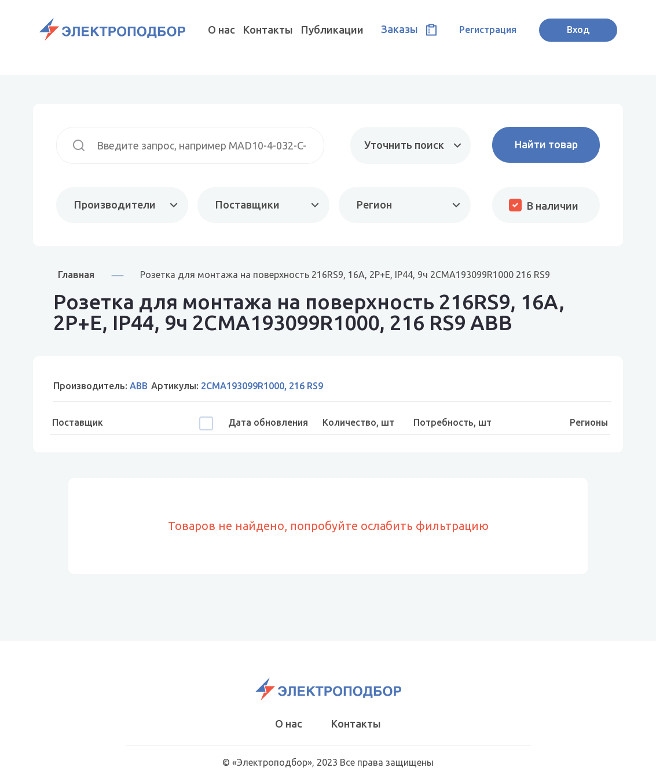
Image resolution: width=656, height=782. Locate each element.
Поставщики (247, 204)
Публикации (332, 29)
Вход (578, 29)
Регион (374, 204)
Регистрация (487, 29)
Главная (76, 274)
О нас (221, 29)
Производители (115, 204)
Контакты (268, 29)
